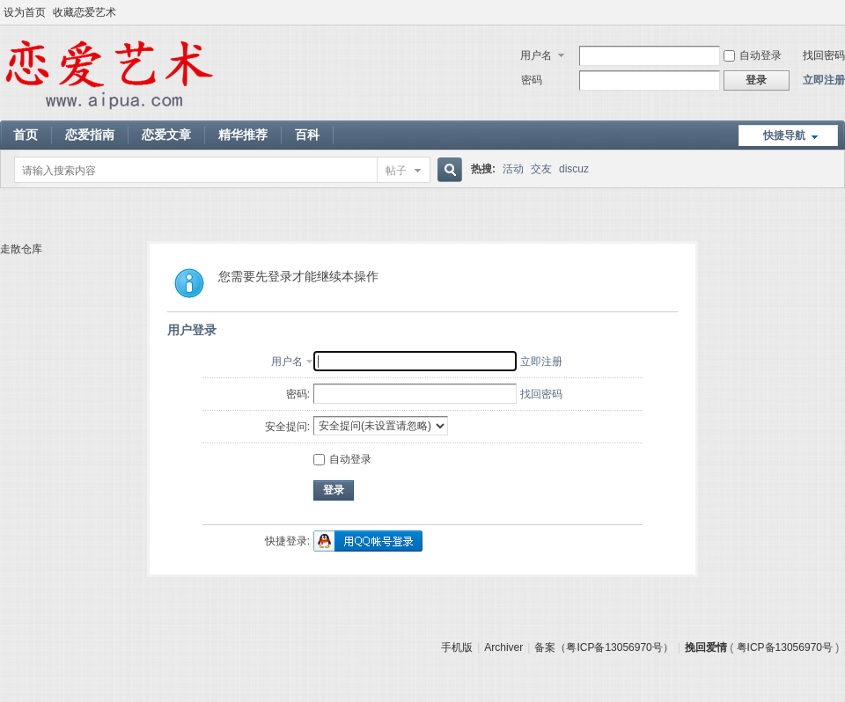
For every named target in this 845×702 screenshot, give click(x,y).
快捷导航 (784, 135)
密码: (298, 394)
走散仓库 (21, 249)
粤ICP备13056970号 (785, 647)
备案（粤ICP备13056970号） (603, 647)
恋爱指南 (89, 135)
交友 (541, 169)
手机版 (457, 647)
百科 (307, 135)
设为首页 (25, 12)
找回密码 (824, 55)
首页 (25, 135)
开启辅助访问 (840, 12)
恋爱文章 (166, 135)
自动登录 (753, 55)
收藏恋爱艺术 (84, 12)
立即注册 (824, 80)
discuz (574, 169)
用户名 (536, 55)
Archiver (503, 647)
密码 (531, 80)
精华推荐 (243, 135)
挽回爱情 (706, 647)
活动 (513, 169)
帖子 (396, 171)
